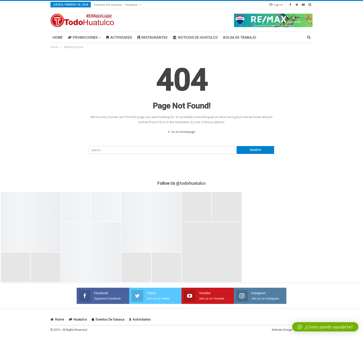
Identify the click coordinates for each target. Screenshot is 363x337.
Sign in (276, 5)
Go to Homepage (181, 132)
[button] (325, 326)
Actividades (119, 37)
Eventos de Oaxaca (108, 5)
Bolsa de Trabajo (239, 37)
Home (58, 37)
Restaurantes (152, 37)
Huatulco (131, 5)
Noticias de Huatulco (195, 37)
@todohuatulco (191, 183)
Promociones (83, 37)
